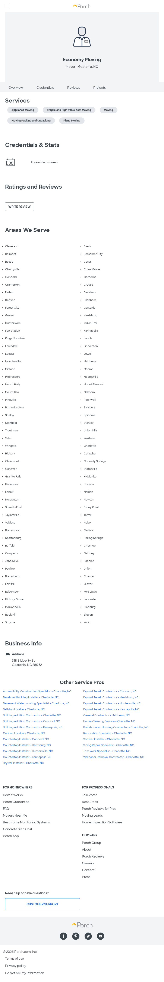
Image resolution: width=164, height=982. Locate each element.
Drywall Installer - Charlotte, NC (23, 763)
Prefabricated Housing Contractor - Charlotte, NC (115, 727)
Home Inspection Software (102, 822)
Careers (88, 863)
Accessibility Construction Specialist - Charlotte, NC (37, 691)
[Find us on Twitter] (88, 936)
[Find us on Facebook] (63, 936)
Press (86, 877)
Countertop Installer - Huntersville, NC (28, 751)
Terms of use (14, 958)
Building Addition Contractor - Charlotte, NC (32, 715)
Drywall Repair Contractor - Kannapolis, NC (111, 709)
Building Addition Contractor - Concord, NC (31, 721)
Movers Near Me (15, 815)
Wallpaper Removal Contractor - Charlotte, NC (113, 757)
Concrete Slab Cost (17, 829)
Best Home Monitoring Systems (26, 822)
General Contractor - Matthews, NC (106, 715)
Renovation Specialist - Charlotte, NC (107, 733)
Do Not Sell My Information (24, 973)
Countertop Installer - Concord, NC (26, 739)
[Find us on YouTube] (100, 936)
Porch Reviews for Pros (99, 809)
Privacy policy (15, 966)
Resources (90, 802)
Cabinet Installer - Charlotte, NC (24, 733)
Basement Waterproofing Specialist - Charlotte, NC (36, 703)
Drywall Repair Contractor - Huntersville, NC (112, 703)
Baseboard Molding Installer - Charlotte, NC (31, 697)
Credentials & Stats (32, 145)
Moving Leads (92, 815)
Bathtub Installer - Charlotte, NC (24, 709)
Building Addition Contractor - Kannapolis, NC (33, 727)
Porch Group (91, 843)
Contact (88, 870)
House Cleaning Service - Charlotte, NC (109, 721)
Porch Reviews (93, 856)
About (86, 850)
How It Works (13, 795)
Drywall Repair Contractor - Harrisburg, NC (111, 697)
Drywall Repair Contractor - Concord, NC (110, 691)
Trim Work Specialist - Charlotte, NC (106, 751)
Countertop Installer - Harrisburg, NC (27, 745)
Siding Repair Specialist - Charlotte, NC (108, 745)
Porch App (11, 836)
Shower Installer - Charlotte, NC (104, 739)
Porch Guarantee (16, 802)
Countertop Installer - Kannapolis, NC (27, 757)
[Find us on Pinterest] (75, 936)
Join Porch (90, 795)
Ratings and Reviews (33, 186)
